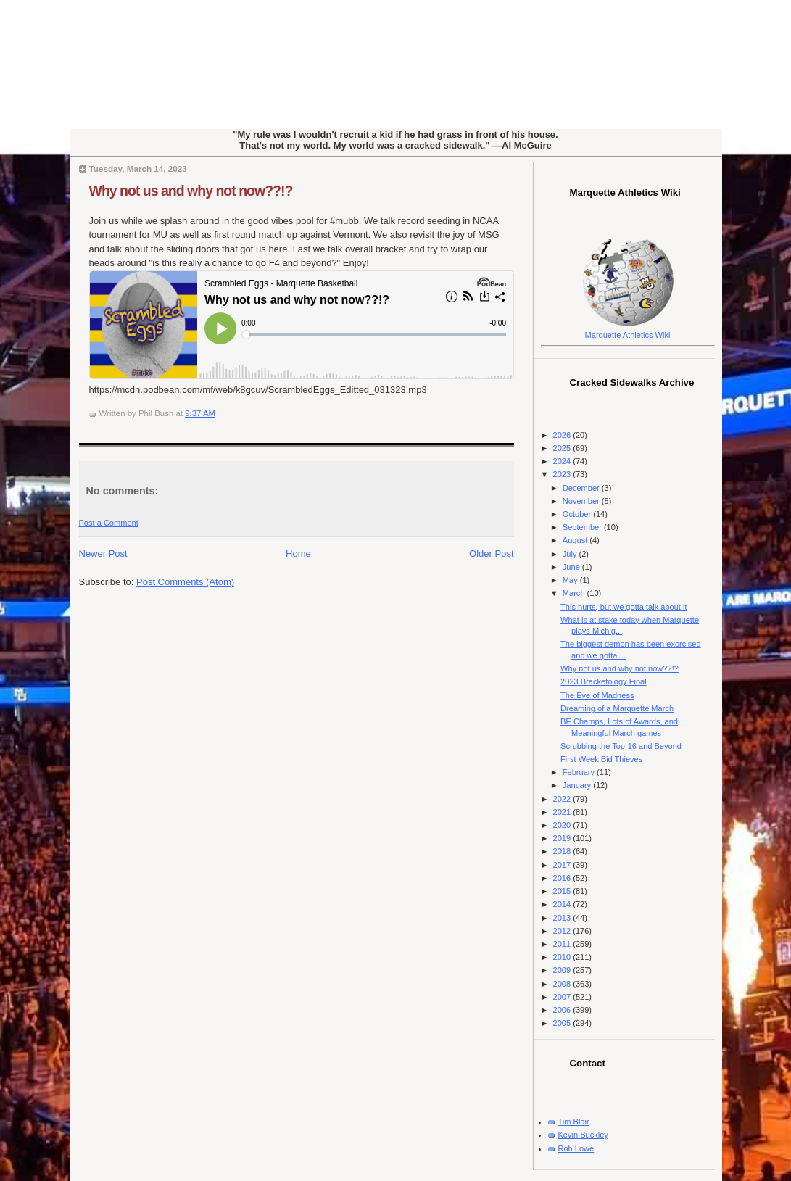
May (571, 580)
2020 (563, 825)
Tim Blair (573, 1121)
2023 (563, 474)
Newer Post (103, 553)
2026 (563, 435)
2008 (563, 983)
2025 (563, 448)
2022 (563, 799)
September (583, 527)
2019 (563, 838)
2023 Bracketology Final (603, 681)
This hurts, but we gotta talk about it (623, 606)
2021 (563, 812)
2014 (563, 904)
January (578, 785)
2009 (563, 970)
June (572, 567)
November (582, 501)
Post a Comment (108, 522)
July (571, 554)
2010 (563, 957)
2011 (563, 944)
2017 (563, 865)
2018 (563, 851)
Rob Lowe (576, 1148)
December (582, 488)
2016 (563, 878)
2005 (563, 1023)
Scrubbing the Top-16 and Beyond (621, 746)
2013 (563, 917)
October (578, 514)
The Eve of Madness (597, 695)
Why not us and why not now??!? (191, 191)
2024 (563, 461)
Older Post (491, 553)
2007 (563, 997)
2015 (563, 891)
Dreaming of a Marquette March (617, 708)
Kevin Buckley (583, 1134)
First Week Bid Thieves (601, 759)
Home (298, 553)
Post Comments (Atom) (185, 581)
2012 (563, 931)
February (580, 772)
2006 (563, 1010)
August (576, 540)
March (575, 593)
